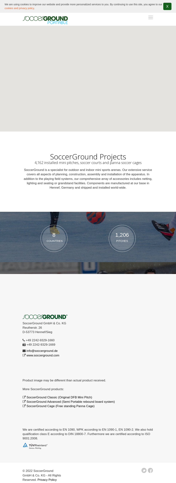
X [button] (167, 6)
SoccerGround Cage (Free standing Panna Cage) (61, 406)
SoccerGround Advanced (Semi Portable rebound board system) (71, 401)
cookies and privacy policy (19, 8)
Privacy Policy (47, 479)
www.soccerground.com (43, 355)
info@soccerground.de (42, 351)
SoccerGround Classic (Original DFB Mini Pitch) (59, 397)
